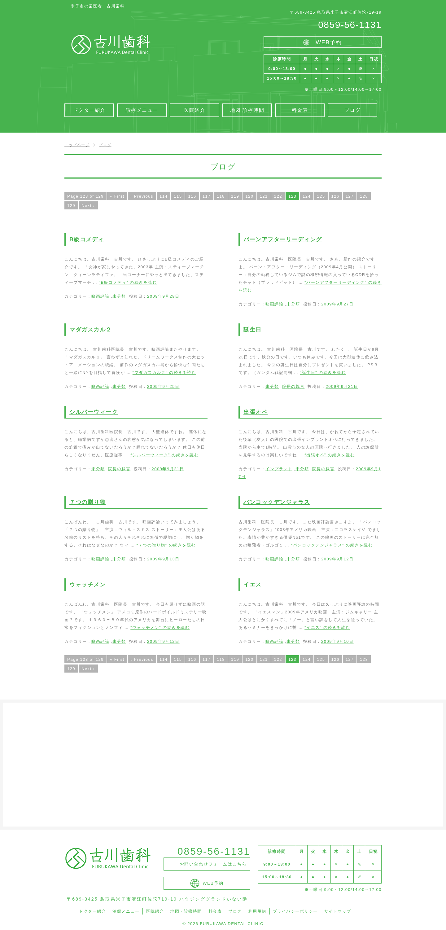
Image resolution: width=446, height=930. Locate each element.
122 (278, 196)
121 (264, 196)
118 (221, 196)
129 (71, 205)
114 (164, 196)
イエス (252, 584)
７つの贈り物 (87, 502)
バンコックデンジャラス (276, 502)
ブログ (235, 911)
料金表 (215, 911)
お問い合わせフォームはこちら (213, 864)
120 (249, 196)
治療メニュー (125, 911)
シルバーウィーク (93, 412)
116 (192, 196)
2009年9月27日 (337, 304)
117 (207, 196)
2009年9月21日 (342, 386)
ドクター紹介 (92, 911)
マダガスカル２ (90, 330)
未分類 (119, 296)
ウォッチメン (87, 584)
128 (364, 196)
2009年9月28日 (163, 296)
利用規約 (257, 911)
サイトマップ (337, 911)
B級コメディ (86, 239)
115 (178, 196)
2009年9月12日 (337, 559)
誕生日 (252, 330)
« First (117, 196)
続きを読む (128, 282)
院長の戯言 (293, 386)
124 (307, 196)
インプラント (278, 469)
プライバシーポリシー (295, 911)
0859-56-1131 (350, 25)
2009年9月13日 (163, 559)
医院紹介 (155, 911)
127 (350, 196)
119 (235, 196)
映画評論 (100, 296)
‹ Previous (142, 196)
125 (321, 196)
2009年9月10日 (337, 641)
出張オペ (255, 412)
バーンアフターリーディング (282, 239)
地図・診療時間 (186, 911)
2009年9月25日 (163, 386)
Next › (88, 205)
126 (335, 196)
